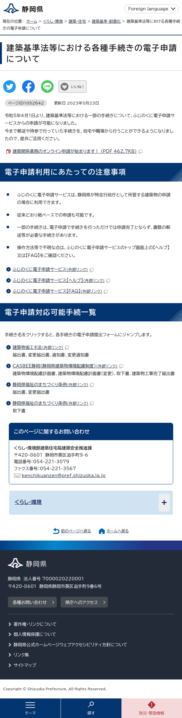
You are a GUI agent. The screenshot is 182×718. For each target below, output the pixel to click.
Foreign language (148, 9)
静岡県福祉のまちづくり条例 (53, 384)
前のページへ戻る (76, 531)
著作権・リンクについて (35, 624)
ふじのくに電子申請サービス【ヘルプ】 (61, 280)
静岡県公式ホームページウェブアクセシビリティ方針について (70, 645)
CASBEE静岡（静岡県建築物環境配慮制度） (68, 366)
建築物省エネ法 (41, 347)
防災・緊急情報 (151, 713)
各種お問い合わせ (30, 602)
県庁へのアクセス (81, 602)
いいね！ (78, 86)
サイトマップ (25, 665)
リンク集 (21, 655)
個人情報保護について (35, 634)
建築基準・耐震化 (106, 21)
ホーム (31, 21)
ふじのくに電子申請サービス (53, 269)
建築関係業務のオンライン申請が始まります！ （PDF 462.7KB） (77, 151)
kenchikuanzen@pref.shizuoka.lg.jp (64, 475)
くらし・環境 (53, 21)
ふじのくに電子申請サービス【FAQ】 (60, 291)
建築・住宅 (77, 21)
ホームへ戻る (118, 531)
